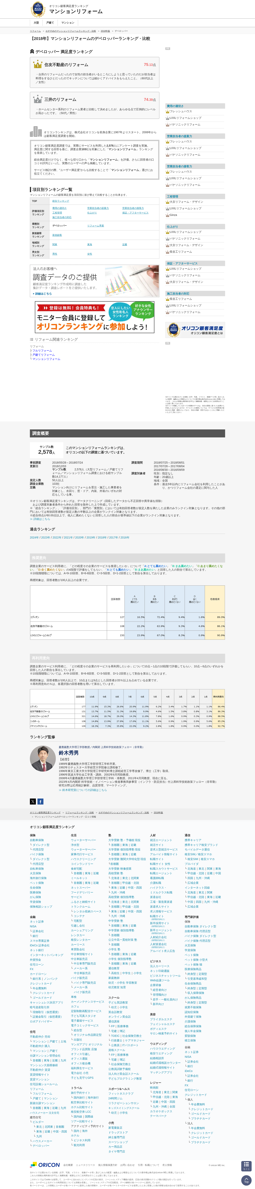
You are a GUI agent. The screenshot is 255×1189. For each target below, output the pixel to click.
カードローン (38, 973)
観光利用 (79, 1145)
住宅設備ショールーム (44, 1084)
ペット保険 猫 (193, 964)
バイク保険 (37, 854)
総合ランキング (60, 201)
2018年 (102, 537)
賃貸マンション (39, 1079)
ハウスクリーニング (83, 859)
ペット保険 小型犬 (196, 959)
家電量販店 (115, 1127)
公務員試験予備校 (119, 1069)
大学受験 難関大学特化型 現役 (127, 859)
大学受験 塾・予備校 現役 (124, 840)
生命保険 (35, 887)
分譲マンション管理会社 (45, 1055)
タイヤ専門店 (116, 1151)
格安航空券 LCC (81, 1111)
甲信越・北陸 (130, 882)
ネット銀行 (37, 950)
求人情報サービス (161, 911)
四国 (190, 878)
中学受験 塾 (115, 920)
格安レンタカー (80, 939)
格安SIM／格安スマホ (198, 854)
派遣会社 (155, 897)
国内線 (78, 1116)
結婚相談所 (157, 1058)
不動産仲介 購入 (40, 1046)
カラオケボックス (161, 1111)
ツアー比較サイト (82, 1121)
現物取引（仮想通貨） (47, 1012)
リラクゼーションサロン (123, 1103)
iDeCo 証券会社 (40, 945)
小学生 (137, 973)
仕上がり (92, 212)
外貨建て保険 (193, 1016)
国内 (76, 1130)
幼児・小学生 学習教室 (122, 982)
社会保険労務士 (132, 1035)
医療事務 (122, 1026)
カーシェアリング (82, 930)
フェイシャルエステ (162, 1024)
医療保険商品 (193, 969)
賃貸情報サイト (39, 1074)
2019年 (90, 537)
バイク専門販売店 (85, 982)
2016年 (125, 537)
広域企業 (193, 882)
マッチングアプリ (161, 1072)
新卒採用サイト (160, 924)
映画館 (154, 1087)
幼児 (114, 1007)
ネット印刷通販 (160, 970)
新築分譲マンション (42, 1103)
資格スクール (116, 1050)
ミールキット (79, 878)
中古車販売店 (79, 959)
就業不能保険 (193, 1007)
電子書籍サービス (82, 1020)
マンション (40, 1041)
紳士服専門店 (116, 1137)
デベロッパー (41, 1145)
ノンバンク (51, 978)
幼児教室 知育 (117, 987)
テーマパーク (158, 1115)
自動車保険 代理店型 (198, 931)
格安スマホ (208, 859)
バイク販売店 (79, 977)
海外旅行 (93, 1097)
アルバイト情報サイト (164, 854)
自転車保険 (37, 868)
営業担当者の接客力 (133, 208)
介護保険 (190, 1021)
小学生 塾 (114, 949)
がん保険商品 (193, 997)
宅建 (114, 1031)
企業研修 (155, 985)
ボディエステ (158, 1028)
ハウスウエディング (162, 1048)
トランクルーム (80, 906)
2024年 (34, 537)
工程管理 (57, 212)
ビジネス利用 (82, 1140)
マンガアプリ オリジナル (86, 1044)
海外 (85, 1130)
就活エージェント (161, 840)
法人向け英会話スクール (123, 1073)
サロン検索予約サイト (164, 1033)
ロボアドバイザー (41, 1021)
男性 (54, 253)
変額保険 (190, 1035)
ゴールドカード (42, 997)
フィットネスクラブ (120, 1093)
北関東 (49, 1126)
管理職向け (160, 994)
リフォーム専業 (95, 225)
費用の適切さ (59, 208)
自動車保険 (37, 840)
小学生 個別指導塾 (119, 959)
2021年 (68, 537)
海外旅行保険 (38, 878)
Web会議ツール (160, 980)
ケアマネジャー (135, 1040)
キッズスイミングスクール (123, 1108)
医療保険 (35, 892)
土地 (63, 1041)
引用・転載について (148, 1165)
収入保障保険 (195, 992)
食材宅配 (76, 868)
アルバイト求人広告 (162, 951)
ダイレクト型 (41, 844)
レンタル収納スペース (88, 911)
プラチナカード (201, 1118)
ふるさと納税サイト (83, 901)
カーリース (78, 944)
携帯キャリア (193, 840)
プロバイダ (192, 863)
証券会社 (38, 931)
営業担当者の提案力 (98, 208)
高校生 (115, 973)
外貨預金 (35, 959)
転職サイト (157, 859)
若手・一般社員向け (165, 999)
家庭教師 (114, 977)
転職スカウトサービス (164, 868)
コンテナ (79, 916)
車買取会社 (78, 949)
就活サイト (157, 844)
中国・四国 (60, 1131)
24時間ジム (115, 1098)
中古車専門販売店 (85, 963)
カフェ (75, 1006)
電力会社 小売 (79, 1073)
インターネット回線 (197, 887)
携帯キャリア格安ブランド (201, 844)
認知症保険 (192, 1012)
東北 (39, 1126)
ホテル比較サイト (82, 1107)
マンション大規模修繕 (44, 1065)
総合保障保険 (193, 1026)
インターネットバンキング (46, 955)
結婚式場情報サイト (162, 1067)
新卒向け (158, 1004)
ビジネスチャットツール (165, 975)
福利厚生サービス (82, 1068)
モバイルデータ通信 (197, 849)
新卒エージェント (161, 931)
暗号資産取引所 (39, 1007)
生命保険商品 (193, 983)
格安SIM (192, 859)
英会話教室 (115, 1012)
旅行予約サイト (80, 1092)
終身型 (191, 973)
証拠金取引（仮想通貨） (48, 1016)
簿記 (122, 1031)
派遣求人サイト (160, 906)
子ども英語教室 (118, 1002)
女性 (89, 253)
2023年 (45, 537)
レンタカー (78, 935)
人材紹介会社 (158, 938)
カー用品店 (115, 1146)
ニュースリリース (85, 1165)
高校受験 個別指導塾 (121, 897)
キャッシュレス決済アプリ (46, 1002)
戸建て (53, 1041)
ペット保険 (37, 882)
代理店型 (38, 849)
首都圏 (37, 1060)
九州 (63, 1060)
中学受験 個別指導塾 (121, 930)
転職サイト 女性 (160, 863)
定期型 (203, 973)
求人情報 (167, 1165)
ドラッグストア (118, 1132)
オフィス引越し (80, 1054)
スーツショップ (118, 1142)
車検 (73, 996)
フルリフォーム (42, 350)
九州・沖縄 (118, 892)
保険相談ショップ (41, 906)
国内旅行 (79, 1097)
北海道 (115, 878)
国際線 (89, 1116)
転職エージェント (161, 873)
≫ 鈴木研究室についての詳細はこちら (83, 790)
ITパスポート (130, 1045)
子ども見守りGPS (82, 1077)
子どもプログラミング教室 (125, 1078)
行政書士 (116, 1040)
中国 (218, 873)
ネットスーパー (80, 887)
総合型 (78, 1030)
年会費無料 (40, 988)
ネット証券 (37, 921)
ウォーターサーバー (83, 840)
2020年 (79, 537)
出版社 (78, 1039)
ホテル (75, 1135)
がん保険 (35, 897)
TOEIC (115, 1035)
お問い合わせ (127, 1165)
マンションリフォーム (46, 359)
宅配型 (78, 920)
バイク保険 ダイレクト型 (200, 936)
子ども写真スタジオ (83, 1015)
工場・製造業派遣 (161, 901)
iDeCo (188, 1071)
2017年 (113, 537)
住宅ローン (37, 964)
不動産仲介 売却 (40, 1036)
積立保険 (190, 1040)
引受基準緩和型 (197, 978)
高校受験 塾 (115, 873)
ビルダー (38, 1121)
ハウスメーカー (42, 1141)
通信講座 (114, 1021)
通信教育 (114, 968)
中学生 (126, 973)
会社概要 (68, 1165)
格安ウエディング (161, 1053)
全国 (172, 1106)
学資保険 (35, 901)
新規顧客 (57, 235)
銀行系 (37, 978)
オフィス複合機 (80, 1063)
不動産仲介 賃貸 (40, 1069)
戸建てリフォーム (43, 354)
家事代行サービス (82, 854)
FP (113, 1026)
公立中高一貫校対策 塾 (122, 939)
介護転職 (155, 882)
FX (31, 969)
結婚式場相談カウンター (165, 1062)
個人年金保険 (193, 1031)
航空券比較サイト (82, 1102)
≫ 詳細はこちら (40, 518)
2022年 (57, 537)
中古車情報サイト (82, 954)
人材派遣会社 (158, 945)
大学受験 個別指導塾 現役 (124, 849)
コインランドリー (82, 863)
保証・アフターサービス (135, 212)
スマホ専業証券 (39, 940)
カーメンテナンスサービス (87, 1001)
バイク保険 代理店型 (198, 940)
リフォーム (37, 1089)
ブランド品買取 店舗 (84, 1049)
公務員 (115, 1045)
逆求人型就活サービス (164, 849)
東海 (89, 244)
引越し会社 (78, 925)
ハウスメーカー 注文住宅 (44, 1112)
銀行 (35, 936)
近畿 (124, 244)
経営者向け (160, 989)
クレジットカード (41, 983)
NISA (33, 926)
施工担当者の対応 (62, 217)
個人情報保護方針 (107, 1165)
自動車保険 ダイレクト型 (200, 926)
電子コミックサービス (85, 1025)
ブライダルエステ (161, 1019)
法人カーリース (160, 966)
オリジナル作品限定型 (88, 1034)
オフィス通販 (79, 1058)
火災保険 (35, 873)
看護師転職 (157, 878)
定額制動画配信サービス (86, 1011)
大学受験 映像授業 (119, 868)
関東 (54, 244)
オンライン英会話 (119, 1016)
